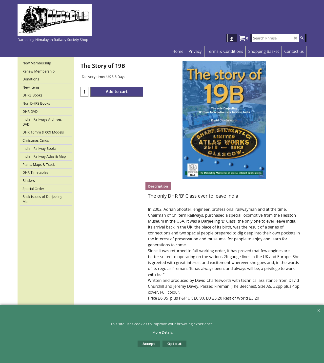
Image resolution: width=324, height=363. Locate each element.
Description (158, 186)
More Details (162, 332)
